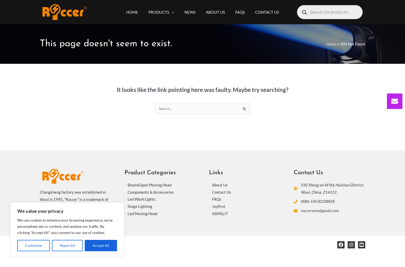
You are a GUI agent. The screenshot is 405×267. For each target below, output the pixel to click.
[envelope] (394, 101)
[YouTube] (361, 245)
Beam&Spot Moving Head (150, 185)
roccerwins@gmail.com (320, 210)
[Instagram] (351, 245)
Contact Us (221, 192)
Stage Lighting (140, 206)
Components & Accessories (151, 192)
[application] (175, 12)
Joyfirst (218, 206)
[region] (67, 229)
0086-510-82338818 (319, 201)
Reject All (67, 245)
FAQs (216, 199)
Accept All (100, 245)
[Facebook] (341, 245)
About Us (220, 185)
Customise (33, 245)
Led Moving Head (142, 213)
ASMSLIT (220, 213)
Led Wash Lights (141, 199)
